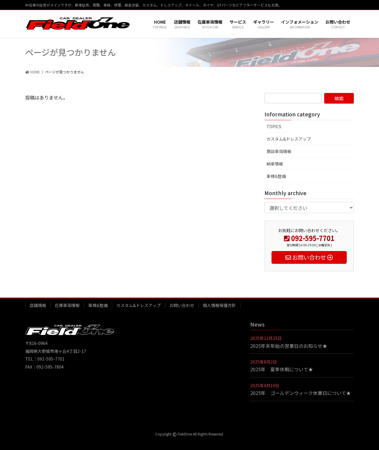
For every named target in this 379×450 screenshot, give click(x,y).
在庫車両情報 (67, 305)
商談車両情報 (278, 151)
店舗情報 (38, 305)
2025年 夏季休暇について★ (281, 369)
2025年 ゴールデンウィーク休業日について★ (300, 392)
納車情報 (274, 164)
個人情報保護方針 (219, 305)
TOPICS (273, 126)
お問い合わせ (181, 305)
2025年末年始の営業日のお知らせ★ (288, 345)
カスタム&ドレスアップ (288, 139)
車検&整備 (276, 176)
